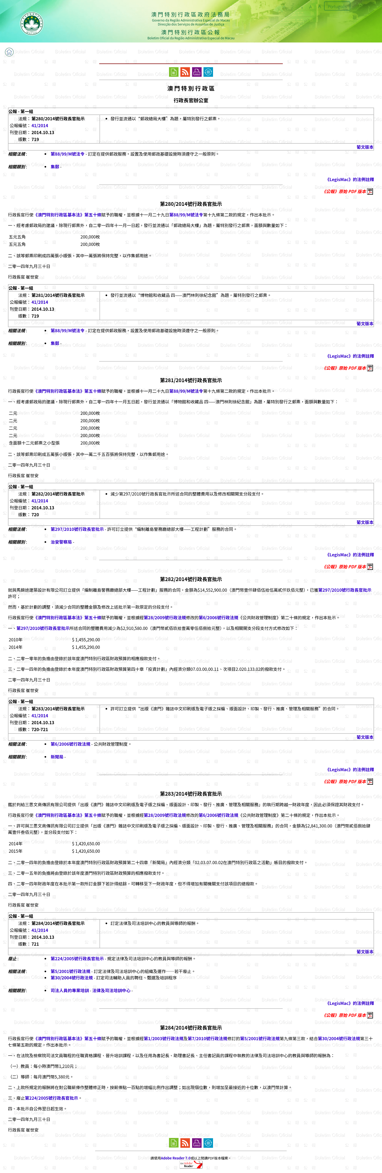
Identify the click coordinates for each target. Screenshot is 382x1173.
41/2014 (40, 125)
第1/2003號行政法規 (163, 1038)
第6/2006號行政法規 (218, 617)
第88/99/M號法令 (68, 154)
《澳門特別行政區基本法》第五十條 (67, 214)
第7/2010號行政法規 (207, 1038)
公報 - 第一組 (20, 111)
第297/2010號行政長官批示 (77, 529)
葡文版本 (365, 147)
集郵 (55, 166)
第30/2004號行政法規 (72, 977)
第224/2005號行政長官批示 (77, 958)
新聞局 (57, 756)
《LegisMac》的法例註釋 (349, 179)
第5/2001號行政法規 (70, 971)
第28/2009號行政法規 (165, 617)
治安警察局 (61, 542)
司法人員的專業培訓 (70, 990)
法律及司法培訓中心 (111, 990)
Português (337, 6)
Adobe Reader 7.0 (175, 1158)
